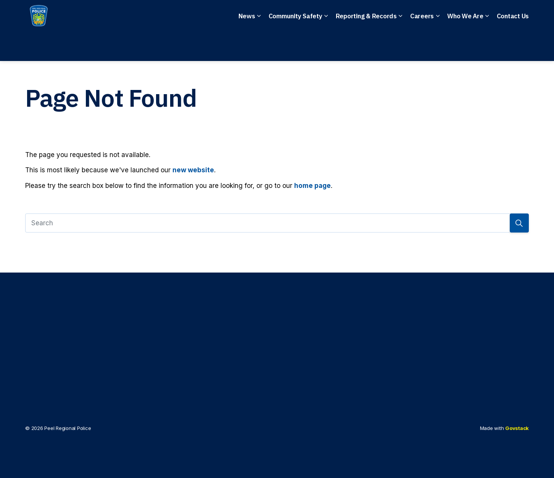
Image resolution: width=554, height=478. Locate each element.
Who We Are (465, 46)
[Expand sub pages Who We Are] (487, 45)
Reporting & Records (366, 46)
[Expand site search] (521, 15)
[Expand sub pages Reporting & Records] (400, 45)
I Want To (487, 15)
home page (312, 185)
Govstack (517, 428)
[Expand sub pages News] (259, 45)
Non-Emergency (253, 15)
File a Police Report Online (412, 15)
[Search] (277, 223)
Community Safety (295, 46)
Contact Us (513, 46)
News (246, 46)
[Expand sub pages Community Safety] (326, 45)
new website (193, 170)
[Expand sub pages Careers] (437, 45)
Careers (422, 46)
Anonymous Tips (324, 15)
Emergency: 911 (186, 15)
